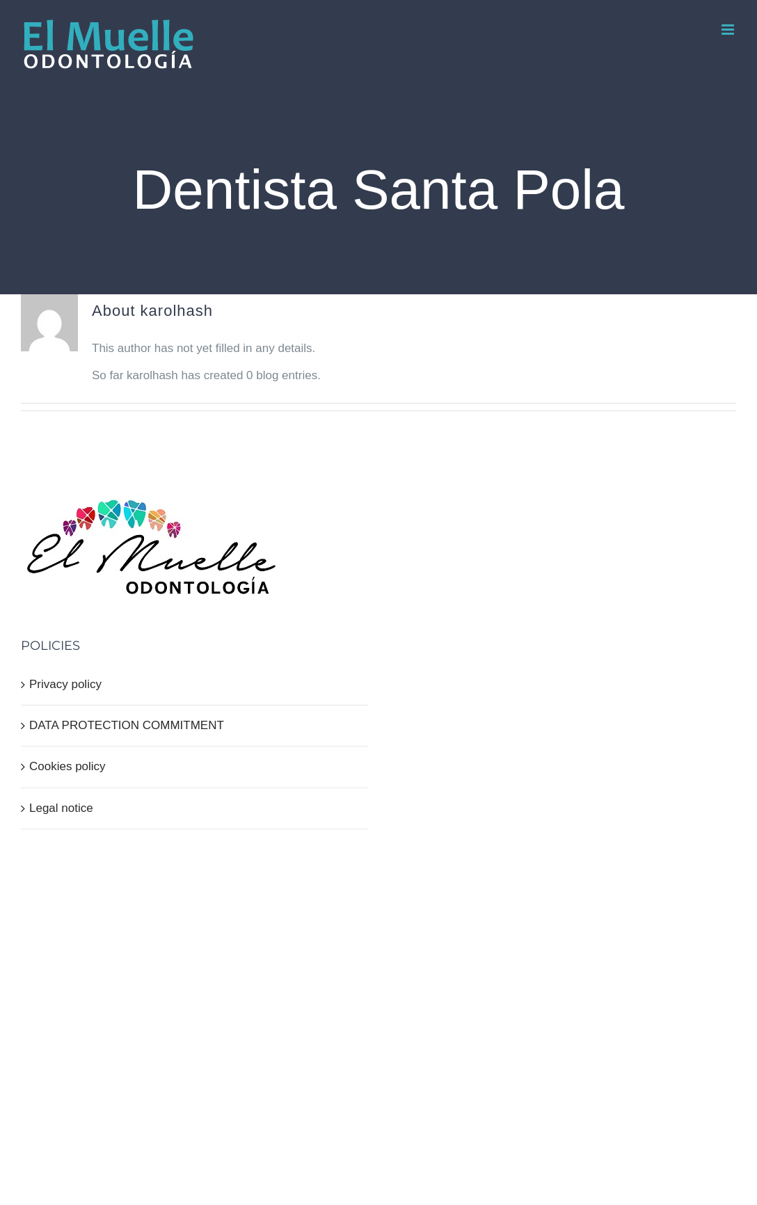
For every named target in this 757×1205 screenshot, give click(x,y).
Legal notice (61, 808)
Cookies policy (67, 766)
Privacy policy (65, 684)
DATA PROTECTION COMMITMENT (126, 725)
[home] (151, 507)
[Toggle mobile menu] (729, 29)
